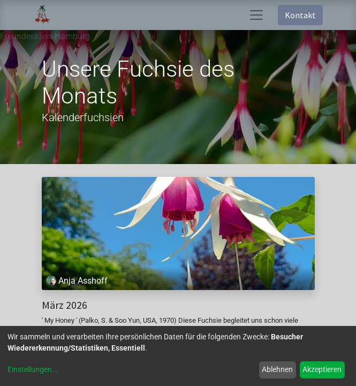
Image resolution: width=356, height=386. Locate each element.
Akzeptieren (322, 369)
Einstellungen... (32, 369)
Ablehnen (277, 369)
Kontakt (300, 15)
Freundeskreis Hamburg (45, 36)
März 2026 (64, 305)
